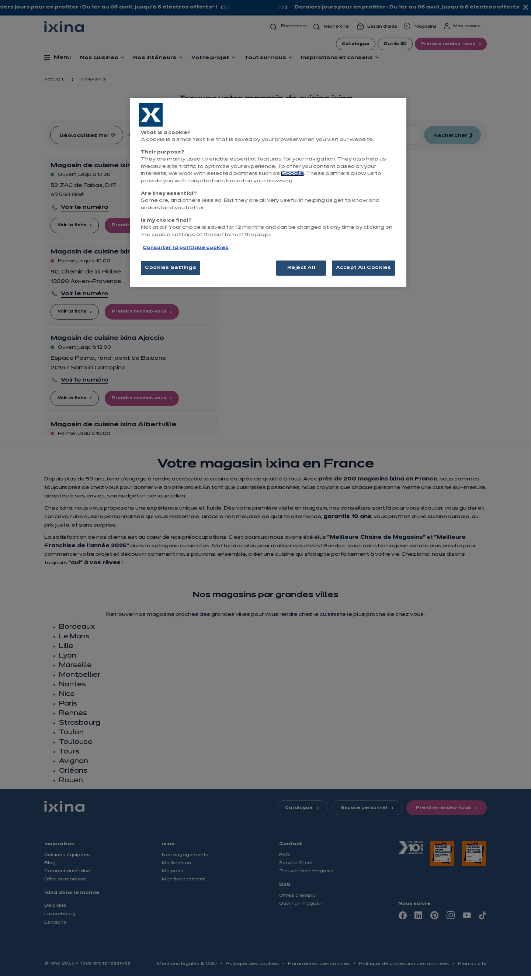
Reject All (301, 268)
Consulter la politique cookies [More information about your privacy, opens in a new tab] (186, 248)
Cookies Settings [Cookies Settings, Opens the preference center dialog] (170, 268)
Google (292, 173)
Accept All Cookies (363, 268)
